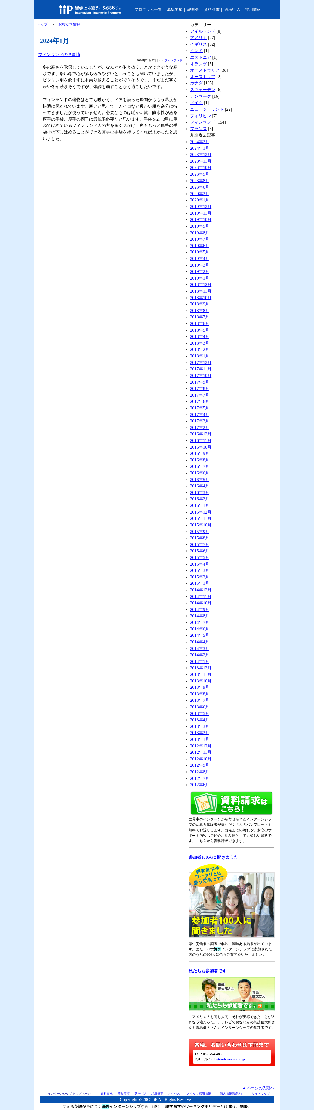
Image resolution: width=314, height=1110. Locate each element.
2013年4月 (199, 719)
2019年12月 (200, 206)
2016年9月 (199, 453)
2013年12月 (200, 667)
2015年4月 (199, 564)
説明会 (193, 9)
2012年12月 (200, 746)
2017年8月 (199, 388)
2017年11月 (200, 368)
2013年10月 (200, 681)
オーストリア (202, 76)
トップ (42, 24)
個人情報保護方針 (232, 1093)
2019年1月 (199, 278)
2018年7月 (199, 316)
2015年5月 (199, 557)
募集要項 (175, 9)
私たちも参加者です (207, 970)
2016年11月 (200, 440)
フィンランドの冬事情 (59, 54)
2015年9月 (199, 531)
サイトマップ (261, 1093)
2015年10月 (200, 525)
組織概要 (157, 1093)
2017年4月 (199, 414)
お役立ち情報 (69, 24)
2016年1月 (199, 505)
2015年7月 (199, 544)
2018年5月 (199, 330)
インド (196, 50)
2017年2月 (199, 427)
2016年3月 (199, 492)
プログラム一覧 (148, 9)
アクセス (174, 1093)
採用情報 (253, 9)
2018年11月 (200, 291)
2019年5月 (199, 252)
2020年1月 (199, 200)
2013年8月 (199, 693)
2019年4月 (199, 258)
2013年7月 (199, 700)
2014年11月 (200, 596)
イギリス (198, 44)
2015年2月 (199, 577)
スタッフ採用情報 (199, 1093)
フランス (198, 128)
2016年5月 (199, 479)
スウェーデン (202, 89)
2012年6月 (199, 784)
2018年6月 (199, 323)
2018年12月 (200, 284)
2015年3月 (199, 570)
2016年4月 (199, 485)
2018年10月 (200, 297)
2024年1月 (199, 148)
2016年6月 (199, 473)
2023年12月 (200, 154)
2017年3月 (199, 421)
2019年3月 (199, 265)
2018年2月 (199, 349)
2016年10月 (200, 447)
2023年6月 (199, 187)
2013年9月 (199, 687)
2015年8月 (199, 537)
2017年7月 (199, 395)
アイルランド (202, 31)
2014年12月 (200, 589)
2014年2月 (199, 654)
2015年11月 (200, 518)
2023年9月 (199, 174)
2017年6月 (199, 401)
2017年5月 (199, 408)
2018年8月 (199, 310)
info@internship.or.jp (228, 1059)
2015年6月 (199, 550)
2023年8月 (199, 180)
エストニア (200, 57)
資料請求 (212, 9)
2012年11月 (200, 752)
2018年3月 (199, 343)
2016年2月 (199, 498)
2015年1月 (199, 583)
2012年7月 (199, 778)
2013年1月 (199, 739)
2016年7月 (199, 466)
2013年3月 (199, 726)
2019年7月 (199, 239)
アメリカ (198, 37)
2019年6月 (199, 245)
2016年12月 (200, 433)
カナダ (196, 83)
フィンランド (174, 60)
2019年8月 (199, 232)
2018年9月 (199, 304)
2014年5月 (199, 635)
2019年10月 (200, 219)
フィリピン (200, 115)
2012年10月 (200, 758)
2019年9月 (199, 226)
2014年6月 (199, 629)
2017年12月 (200, 362)
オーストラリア (205, 70)
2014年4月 (199, 641)
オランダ (198, 63)
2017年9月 (199, 382)
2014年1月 (199, 661)
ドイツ (196, 102)
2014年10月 (200, 602)
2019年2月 (199, 271)
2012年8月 (199, 771)
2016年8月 (199, 460)
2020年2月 (199, 193)
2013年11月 (200, 674)
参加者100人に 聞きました (213, 857)
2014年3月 (199, 648)
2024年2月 (199, 141)
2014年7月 (199, 622)
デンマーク (200, 96)
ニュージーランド (207, 109)
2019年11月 (200, 213)
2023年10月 (200, 167)
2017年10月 (200, 375)
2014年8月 (199, 615)
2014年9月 (199, 609)
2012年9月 (199, 765)
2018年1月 (199, 356)
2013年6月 (199, 706)
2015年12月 (200, 512)
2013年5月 (199, 713)
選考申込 (232, 9)
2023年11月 (200, 161)
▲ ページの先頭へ (258, 1088)
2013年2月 (199, 732)
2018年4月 (199, 336)
